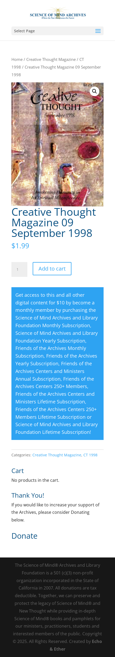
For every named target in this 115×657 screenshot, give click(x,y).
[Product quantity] (19, 269)
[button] (94, 91)
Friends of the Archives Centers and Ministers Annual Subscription (53, 371)
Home (17, 59)
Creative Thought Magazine (51, 59)
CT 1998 (90, 454)
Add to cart (52, 268)
